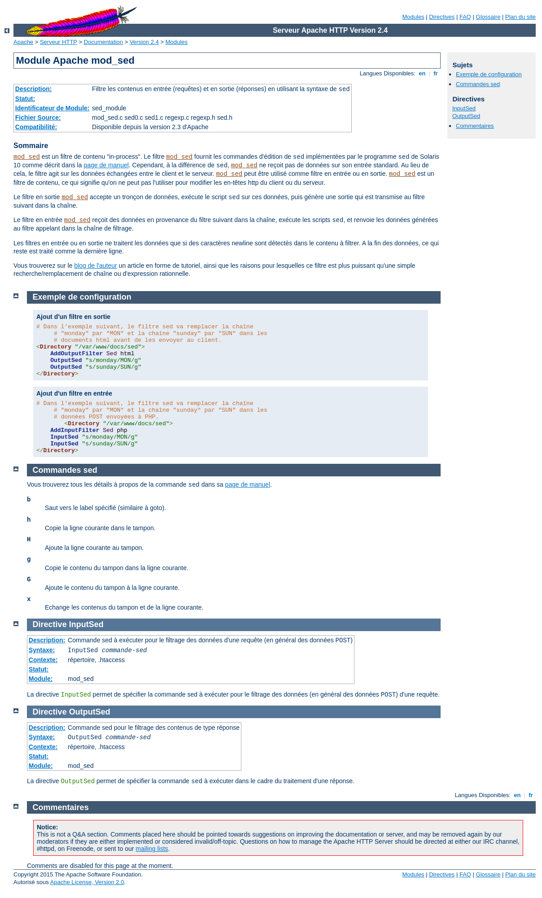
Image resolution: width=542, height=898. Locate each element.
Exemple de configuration (489, 74)
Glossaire (488, 16)
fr (436, 73)
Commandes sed (478, 84)
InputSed (464, 108)
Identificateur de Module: (52, 108)
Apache (23, 42)
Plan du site (520, 16)
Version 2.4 (144, 42)
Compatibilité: (36, 127)
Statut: (25, 98)
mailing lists (152, 848)
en (422, 73)
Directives (442, 16)
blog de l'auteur (95, 265)
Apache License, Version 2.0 (87, 882)
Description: (33, 88)
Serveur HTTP (58, 42)
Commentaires (475, 125)
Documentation (103, 42)
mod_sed (26, 157)
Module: (41, 678)
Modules (413, 16)
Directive (50, 624)
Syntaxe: (42, 650)
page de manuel (105, 165)
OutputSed (466, 116)
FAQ (465, 16)
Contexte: (43, 659)
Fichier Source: (38, 117)
